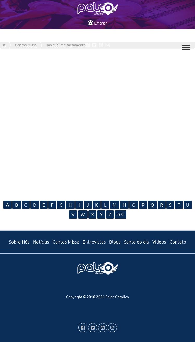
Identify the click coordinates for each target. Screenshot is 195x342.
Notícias (41, 241)
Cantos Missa (66, 241)
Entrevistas (94, 241)
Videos (159, 241)
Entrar (97, 22)
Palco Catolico (117, 296)
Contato (178, 241)
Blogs (115, 241)
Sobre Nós (19, 241)
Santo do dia (136, 241)
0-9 (120, 214)
